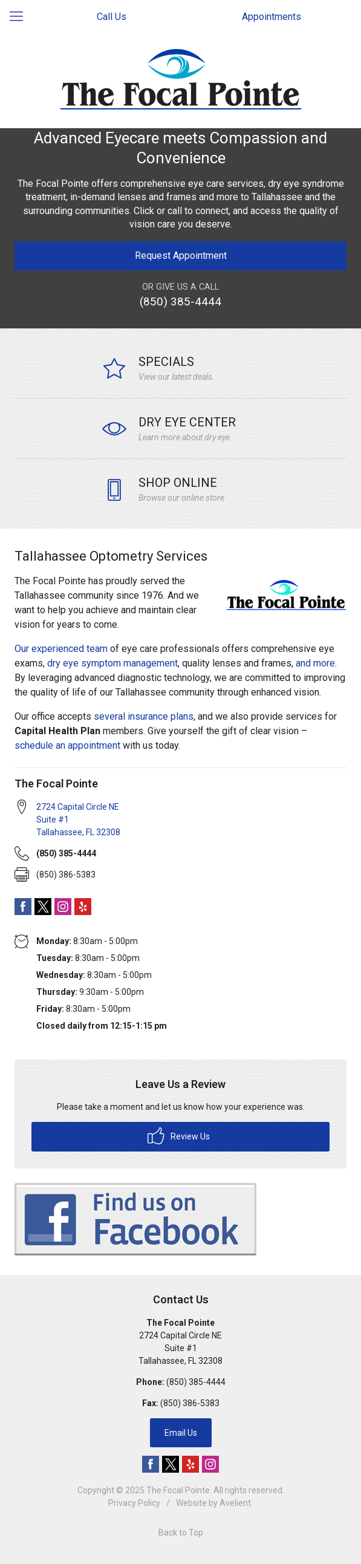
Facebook (23, 906)
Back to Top (180, 1532)
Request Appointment (181, 255)
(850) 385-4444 (180, 301)
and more (315, 663)
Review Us (179, 1135)
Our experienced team (61, 648)
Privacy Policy (134, 1503)
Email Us (180, 1433)
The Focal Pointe (178, 1490)
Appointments (271, 16)
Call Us (111, 16)
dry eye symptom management (112, 663)
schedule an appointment (69, 745)
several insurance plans (144, 716)
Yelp (82, 906)
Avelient (235, 1503)
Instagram (62, 906)
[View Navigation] (20, 16)
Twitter (42, 906)
